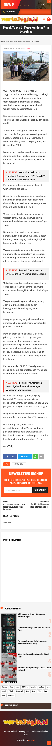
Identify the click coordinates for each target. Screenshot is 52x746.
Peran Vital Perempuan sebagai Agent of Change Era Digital (34, 669)
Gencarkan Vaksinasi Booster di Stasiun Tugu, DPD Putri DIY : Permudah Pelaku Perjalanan (26, 176)
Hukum (17, 687)
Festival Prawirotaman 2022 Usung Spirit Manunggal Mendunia (26, 274)
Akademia (4, 687)
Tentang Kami (24, 731)
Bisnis (11, 687)
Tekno (39, 691)
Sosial (27, 691)
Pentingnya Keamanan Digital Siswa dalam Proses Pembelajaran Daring (32, 642)
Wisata (3, 695)
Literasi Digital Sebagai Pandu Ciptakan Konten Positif (34, 629)
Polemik (11, 691)
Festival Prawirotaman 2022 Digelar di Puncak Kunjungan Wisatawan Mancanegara (24, 386)
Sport (33, 691)
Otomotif (4, 691)
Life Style (41, 687)
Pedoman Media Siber (40, 731)
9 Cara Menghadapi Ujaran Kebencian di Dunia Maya (33, 656)
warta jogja (31, 740)
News (48, 687)
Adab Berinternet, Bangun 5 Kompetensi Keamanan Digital (31, 616)
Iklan (26, 734)
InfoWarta (25, 687)
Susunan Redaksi (10, 731)
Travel (45, 691)
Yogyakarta (11, 695)
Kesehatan (33, 687)
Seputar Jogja (19, 464)
